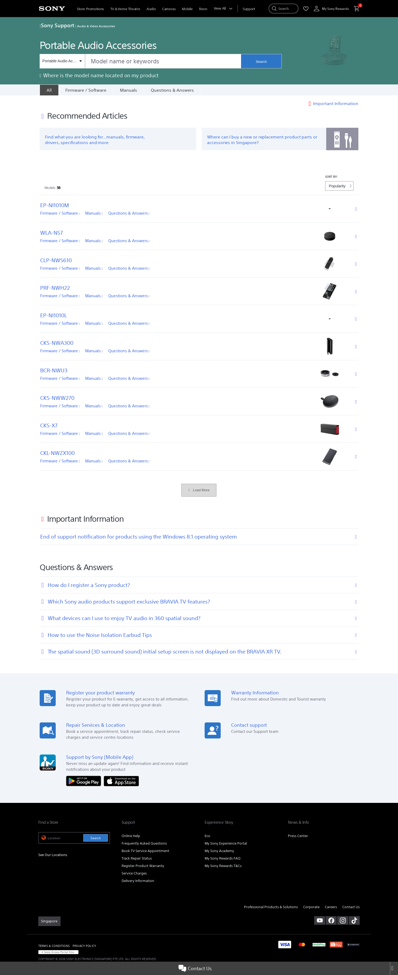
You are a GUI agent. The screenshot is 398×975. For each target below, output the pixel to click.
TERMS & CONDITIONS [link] (54, 946)
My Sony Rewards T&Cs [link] (223, 866)
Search (261, 62)
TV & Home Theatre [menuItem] (125, 9)
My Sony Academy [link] (219, 851)
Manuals (128, 90)
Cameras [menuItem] (168, 9)
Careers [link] (331, 907)
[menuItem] (249, 9)
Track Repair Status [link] (137, 858)
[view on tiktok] (354, 920)
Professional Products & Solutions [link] (271, 907)
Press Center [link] (298, 836)
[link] (49, 921)
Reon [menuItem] (203, 9)
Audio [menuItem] (151, 9)
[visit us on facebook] (331, 920)
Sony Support (57, 25)
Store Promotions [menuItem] (90, 9)
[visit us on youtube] (319, 920)
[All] (49, 90)
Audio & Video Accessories (96, 26)
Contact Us (195, 968)
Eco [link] (207, 836)
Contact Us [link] (351, 907)
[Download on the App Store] (121, 780)
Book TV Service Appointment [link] (145, 851)
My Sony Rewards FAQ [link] (223, 858)
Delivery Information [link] (138, 881)
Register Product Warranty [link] (143, 866)
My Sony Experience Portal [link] (226, 843)
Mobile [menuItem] (187, 9)
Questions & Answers (172, 90)
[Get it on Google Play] (85, 780)
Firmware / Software (85, 90)
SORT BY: (331, 177)
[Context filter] (62, 61)
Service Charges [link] (134, 873)
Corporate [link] (311, 907)
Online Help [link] (131, 836)
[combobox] (140, 61)
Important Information (335, 103)
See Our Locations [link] (52, 855)
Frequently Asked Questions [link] (144, 843)
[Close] (394, 968)
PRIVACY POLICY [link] (84, 946)
